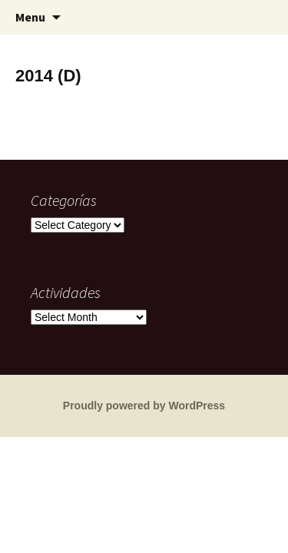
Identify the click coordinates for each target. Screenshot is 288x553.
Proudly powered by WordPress (144, 405)
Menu (30, 17)
